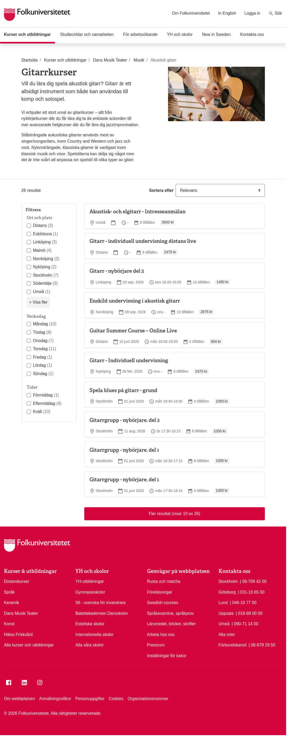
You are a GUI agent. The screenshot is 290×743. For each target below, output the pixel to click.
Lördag (42, 365)
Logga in (252, 13)
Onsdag (43, 340)
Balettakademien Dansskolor (101, 613)
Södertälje (45, 283)
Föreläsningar (159, 592)
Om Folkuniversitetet (191, 13)
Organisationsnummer (148, 698)
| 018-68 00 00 (249, 613)
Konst (9, 624)
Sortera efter (161, 190)
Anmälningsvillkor (55, 698)
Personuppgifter (89, 698)
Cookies (116, 698)
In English (227, 13)
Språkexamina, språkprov (170, 613)
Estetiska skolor (89, 624)
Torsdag (44, 349)
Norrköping (46, 258)
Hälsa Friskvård (18, 634)
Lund (223, 602)
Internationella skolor (94, 634)
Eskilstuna (45, 234)
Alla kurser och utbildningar (29, 645)
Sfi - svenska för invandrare (100, 602)
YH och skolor (180, 34)
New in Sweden (216, 34)
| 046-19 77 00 (243, 602)
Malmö (42, 250)
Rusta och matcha (163, 581)
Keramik (11, 602)
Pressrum (156, 645)
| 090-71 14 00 (245, 623)
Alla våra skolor (89, 645)
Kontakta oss (252, 34)
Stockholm (45, 275)
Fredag (42, 357)
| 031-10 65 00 (251, 591)
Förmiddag (46, 395)
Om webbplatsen (19, 698)
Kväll (42, 411)
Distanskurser (16, 581)
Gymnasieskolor (90, 592)
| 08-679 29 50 (262, 644)
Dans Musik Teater (21, 613)
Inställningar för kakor (167, 655)
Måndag (45, 324)
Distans (43, 225)
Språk (9, 592)
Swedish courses (162, 602)
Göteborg (227, 592)
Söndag (43, 373)
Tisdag (42, 332)
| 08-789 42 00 (253, 581)
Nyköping (44, 267)
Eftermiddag (47, 403)
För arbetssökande (140, 34)
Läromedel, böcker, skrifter (171, 624)
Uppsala (226, 613)
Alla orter (227, 634)
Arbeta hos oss (161, 634)
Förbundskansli (233, 645)
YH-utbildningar (89, 581)
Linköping (45, 242)
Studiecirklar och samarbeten (87, 34)
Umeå (41, 291)
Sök (275, 13)
